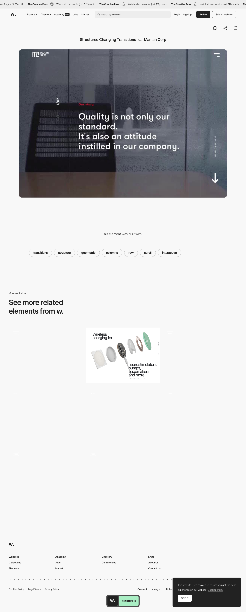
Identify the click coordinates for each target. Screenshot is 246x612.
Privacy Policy (52, 589)
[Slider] (200, 415)
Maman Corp (155, 39)
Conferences (109, 562)
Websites (14, 556)
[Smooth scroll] (46, 414)
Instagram (157, 589)
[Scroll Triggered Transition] (46, 354)
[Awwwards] (13, 14)
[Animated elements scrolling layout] (200, 354)
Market (85, 14)
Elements (14, 568)
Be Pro (203, 14)
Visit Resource (128, 600)
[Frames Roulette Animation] (123, 474)
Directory (46, 14)
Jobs (75, 14)
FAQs (151, 556)
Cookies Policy (16, 589)
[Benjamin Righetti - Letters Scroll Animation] (46, 474)
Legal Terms (34, 589)
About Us (153, 562)
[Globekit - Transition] (123, 414)
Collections (15, 562)
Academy (62, 14)
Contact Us (154, 568)
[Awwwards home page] (112, 601)
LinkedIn (170, 589)
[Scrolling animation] (123, 355)
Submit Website (224, 14)
